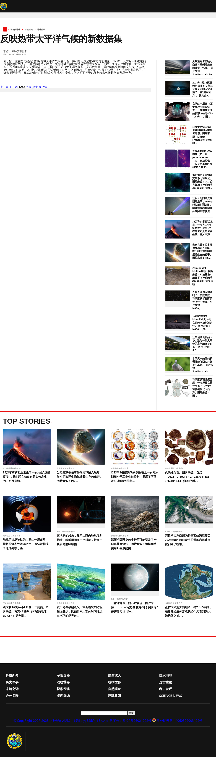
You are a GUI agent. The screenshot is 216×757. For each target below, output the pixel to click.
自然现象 (152, 19)
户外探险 (179, 19)
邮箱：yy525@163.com (91, 720)
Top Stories (26, 421)
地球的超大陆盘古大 (174, 603)
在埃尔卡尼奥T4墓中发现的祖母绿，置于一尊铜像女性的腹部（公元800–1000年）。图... (202, 110)
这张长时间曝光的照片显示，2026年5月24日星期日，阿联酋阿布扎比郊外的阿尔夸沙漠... (202, 205)
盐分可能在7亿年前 (119, 599)
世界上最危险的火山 (66, 603)
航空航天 (43, 19)
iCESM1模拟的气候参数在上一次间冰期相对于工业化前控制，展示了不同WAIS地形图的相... (134, 476)
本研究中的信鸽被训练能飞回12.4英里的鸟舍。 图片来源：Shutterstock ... (202, 365)
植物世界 (98, 19)
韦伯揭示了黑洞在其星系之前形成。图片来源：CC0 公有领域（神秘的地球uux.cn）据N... (202, 181)
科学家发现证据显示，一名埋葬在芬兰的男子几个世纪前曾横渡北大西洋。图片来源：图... (202, 387)
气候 (29, 87)
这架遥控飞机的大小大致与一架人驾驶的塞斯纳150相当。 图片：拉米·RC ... (202, 344)
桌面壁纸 (192, 19)
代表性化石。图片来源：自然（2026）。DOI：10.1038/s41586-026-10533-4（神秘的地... (187, 476)
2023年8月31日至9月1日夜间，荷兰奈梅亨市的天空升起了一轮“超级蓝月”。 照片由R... (202, 89)
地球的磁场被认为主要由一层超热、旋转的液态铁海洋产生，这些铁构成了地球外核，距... (25, 544)
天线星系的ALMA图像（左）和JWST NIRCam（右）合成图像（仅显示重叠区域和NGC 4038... (202, 159)
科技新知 (16, 19)
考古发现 (165, 19)
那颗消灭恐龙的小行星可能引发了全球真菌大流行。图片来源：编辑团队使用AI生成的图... (134, 544)
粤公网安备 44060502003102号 (179, 720)
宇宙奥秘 (30, 19)
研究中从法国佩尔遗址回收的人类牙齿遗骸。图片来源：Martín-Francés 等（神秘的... (202, 135)
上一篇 (4, 87)
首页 (6, 19)
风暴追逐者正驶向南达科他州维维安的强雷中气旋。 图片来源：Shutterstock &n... (203, 68)
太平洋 (43, 87)
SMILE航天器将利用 (66, 531)
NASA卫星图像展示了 (175, 531)
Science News (12, 31)
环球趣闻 (206, 19)
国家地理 (57, 19)
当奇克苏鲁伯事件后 (66, 468)
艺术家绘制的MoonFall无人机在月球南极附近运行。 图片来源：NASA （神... (202, 323)
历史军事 (71, 19)
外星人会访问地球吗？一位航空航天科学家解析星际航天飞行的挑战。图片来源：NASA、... (202, 300)
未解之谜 (125, 19)
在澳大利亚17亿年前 (174, 468)
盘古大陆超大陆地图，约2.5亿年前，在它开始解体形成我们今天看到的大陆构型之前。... (188, 611)
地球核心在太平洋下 (12, 535)
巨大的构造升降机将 (12, 603)
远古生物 (111, 19)
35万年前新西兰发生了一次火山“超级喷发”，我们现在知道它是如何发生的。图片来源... (202, 228)
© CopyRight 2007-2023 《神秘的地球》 (43, 720)
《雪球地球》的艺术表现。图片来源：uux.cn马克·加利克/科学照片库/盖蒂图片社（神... (134, 607)
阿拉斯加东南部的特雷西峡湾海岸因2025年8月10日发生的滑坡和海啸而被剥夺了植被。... (187, 540)
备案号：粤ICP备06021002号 (131, 720)
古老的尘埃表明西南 (120, 468)
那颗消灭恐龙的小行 (120, 535)
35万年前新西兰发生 (12, 468)
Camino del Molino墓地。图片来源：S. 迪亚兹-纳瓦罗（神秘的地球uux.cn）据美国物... (202, 276)
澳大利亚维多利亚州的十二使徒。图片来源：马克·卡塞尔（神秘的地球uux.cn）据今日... (25, 611)
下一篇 (13, 87)
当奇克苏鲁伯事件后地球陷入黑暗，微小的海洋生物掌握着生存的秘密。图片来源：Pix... (202, 251)
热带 (35, 87)
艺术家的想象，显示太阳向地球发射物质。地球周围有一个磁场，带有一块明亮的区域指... (79, 540)
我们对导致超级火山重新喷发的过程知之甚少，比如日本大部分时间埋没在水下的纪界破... (79, 611)
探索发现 (138, 19)
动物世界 (84, 19)
